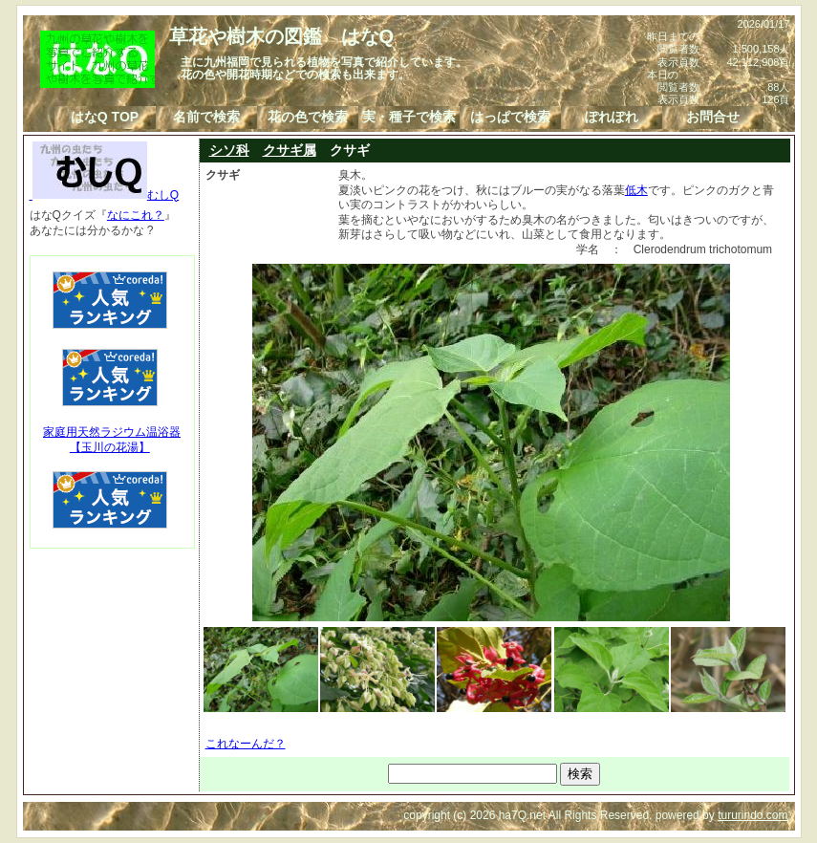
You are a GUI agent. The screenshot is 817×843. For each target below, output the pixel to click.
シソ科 (229, 150)
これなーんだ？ (245, 743)
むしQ (105, 195)
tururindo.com (752, 815)
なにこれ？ (135, 215)
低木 (636, 190)
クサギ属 (289, 150)
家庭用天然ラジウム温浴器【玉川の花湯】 (112, 439)
